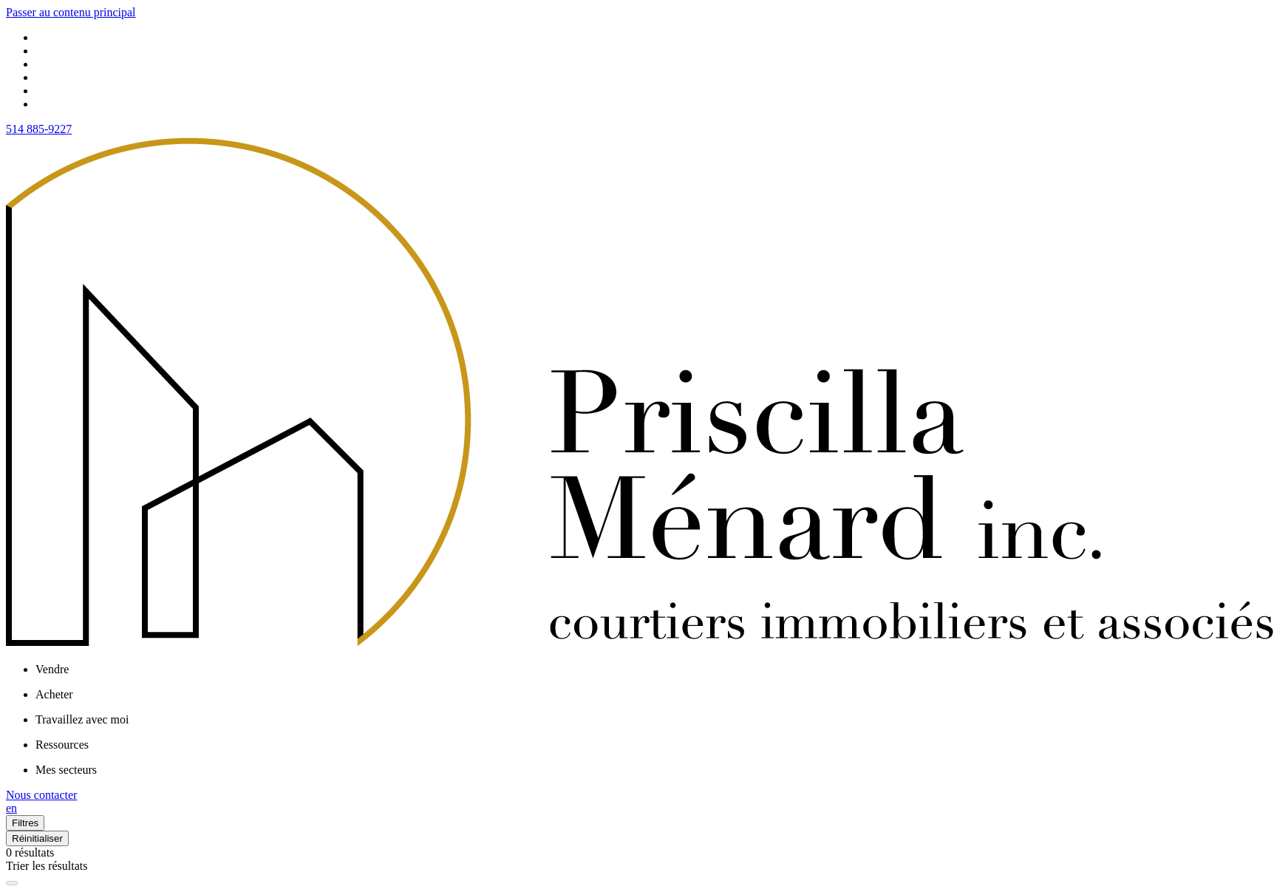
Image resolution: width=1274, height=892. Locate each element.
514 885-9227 (39, 129)
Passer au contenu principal (71, 12)
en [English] (11, 808)
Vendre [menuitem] (52, 669)
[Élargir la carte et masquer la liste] (12, 883)
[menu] (651, 669)
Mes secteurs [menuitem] (66, 769)
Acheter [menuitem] (54, 694)
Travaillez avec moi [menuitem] (82, 719)
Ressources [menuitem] (62, 744)
